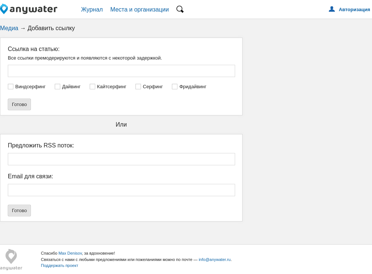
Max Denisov (70, 253)
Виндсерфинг (30, 86)
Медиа (9, 28)
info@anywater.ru (215, 259)
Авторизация (354, 9)
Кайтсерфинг (111, 86)
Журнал (92, 9)
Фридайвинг (192, 86)
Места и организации (139, 9)
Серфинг (153, 86)
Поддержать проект (59, 265)
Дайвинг (71, 86)
